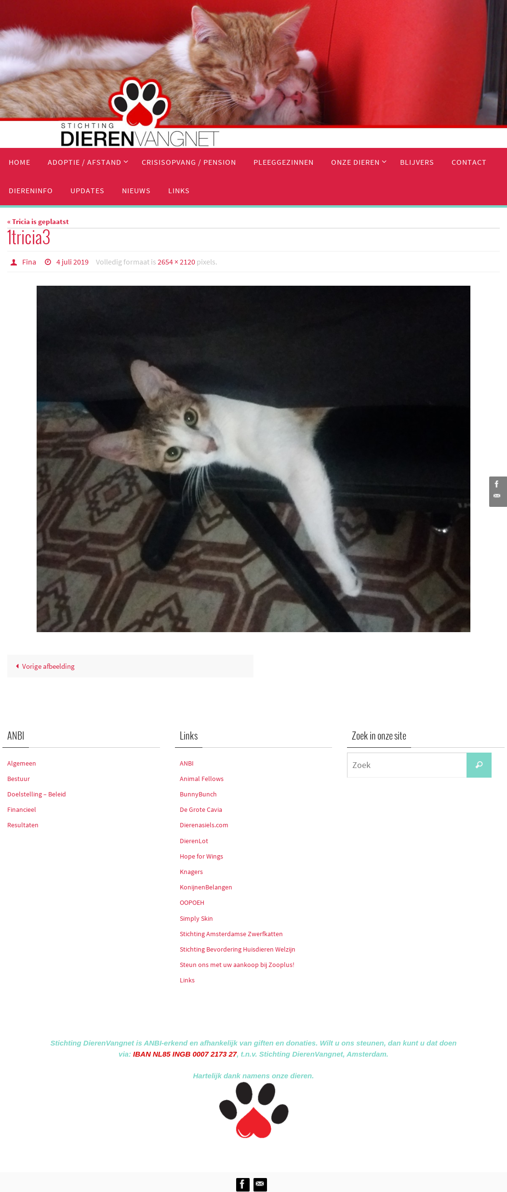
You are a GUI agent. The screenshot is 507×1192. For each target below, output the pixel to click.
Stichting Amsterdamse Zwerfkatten (231, 933)
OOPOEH (192, 902)
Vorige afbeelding (43, 666)
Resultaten (23, 825)
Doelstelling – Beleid (36, 794)
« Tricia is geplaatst (38, 221)
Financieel (21, 809)
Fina (29, 261)
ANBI (187, 763)
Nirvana (266, 1153)
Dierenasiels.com (204, 825)
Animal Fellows (202, 778)
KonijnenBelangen (206, 887)
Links (187, 980)
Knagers (191, 871)
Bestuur (18, 778)
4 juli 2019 (72, 261)
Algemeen (21, 763)
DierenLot (194, 840)
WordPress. (297, 1153)
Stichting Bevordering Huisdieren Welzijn (237, 949)
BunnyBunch (198, 794)
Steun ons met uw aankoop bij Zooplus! (237, 964)
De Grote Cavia (201, 809)
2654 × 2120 (176, 261)
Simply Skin (196, 918)
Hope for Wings (201, 856)
